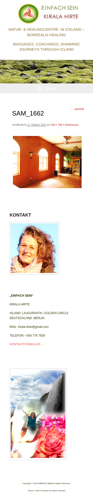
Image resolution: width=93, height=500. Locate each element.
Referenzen (72, 125)
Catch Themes (58, 491)
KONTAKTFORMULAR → (27, 344)
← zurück (77, 109)
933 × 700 (56, 125)
